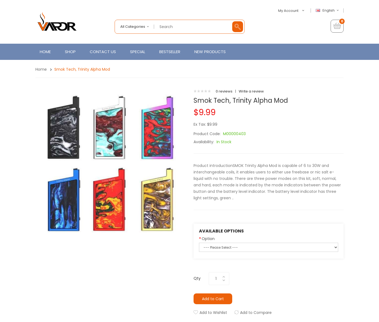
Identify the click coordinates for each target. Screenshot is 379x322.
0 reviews (224, 91)
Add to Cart (213, 299)
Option (208, 238)
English (328, 10)
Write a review (251, 91)
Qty (197, 278)
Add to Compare (256, 312)
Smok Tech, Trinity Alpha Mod (82, 69)
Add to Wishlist (213, 312)
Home (41, 69)
